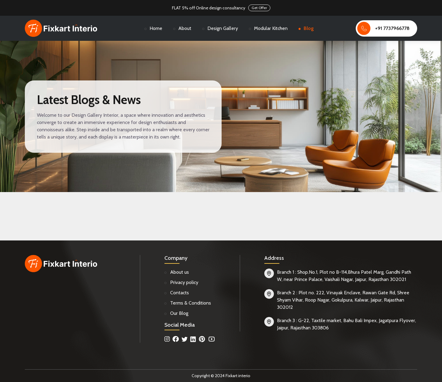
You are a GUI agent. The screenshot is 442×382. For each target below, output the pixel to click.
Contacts (179, 292)
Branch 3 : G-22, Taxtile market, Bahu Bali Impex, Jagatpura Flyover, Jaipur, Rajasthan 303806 (346, 324)
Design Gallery (222, 28)
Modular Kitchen (271, 28)
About (184, 28)
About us (179, 272)
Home (156, 28)
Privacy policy (184, 282)
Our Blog (179, 313)
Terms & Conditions (190, 303)
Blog (309, 28)
